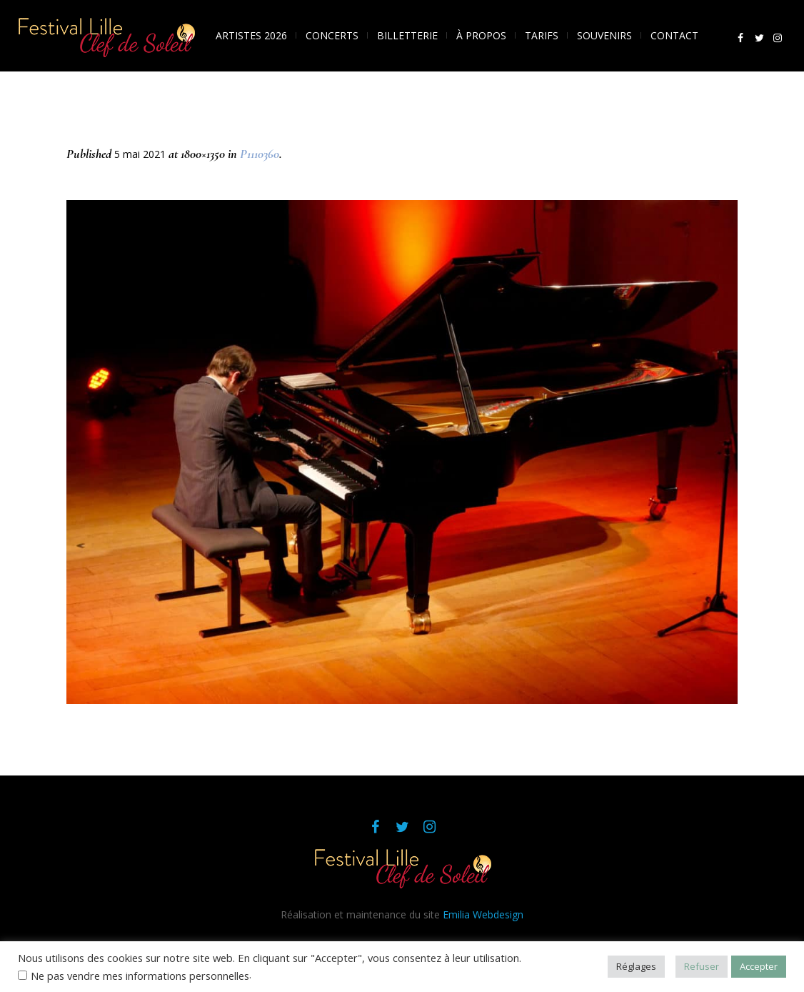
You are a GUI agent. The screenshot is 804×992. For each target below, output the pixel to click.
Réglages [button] (636, 966)
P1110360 (259, 154)
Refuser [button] (701, 966)
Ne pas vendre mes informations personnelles (140, 975)
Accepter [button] (759, 966)
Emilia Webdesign (483, 914)
